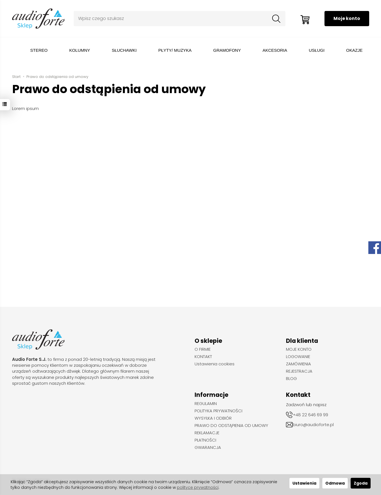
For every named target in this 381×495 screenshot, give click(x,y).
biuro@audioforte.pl (313, 425)
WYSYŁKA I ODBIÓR (213, 418)
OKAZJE (354, 50)
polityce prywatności (197, 487)
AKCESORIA (275, 50)
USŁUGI (316, 50)
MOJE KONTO (299, 349)
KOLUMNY (79, 50)
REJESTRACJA (299, 371)
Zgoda (361, 483)
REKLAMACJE (207, 432)
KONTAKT (203, 356)
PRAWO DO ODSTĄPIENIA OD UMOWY (231, 425)
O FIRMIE (203, 349)
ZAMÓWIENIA (298, 363)
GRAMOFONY (227, 50)
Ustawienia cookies (215, 363)
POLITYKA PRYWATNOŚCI (218, 410)
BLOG (291, 378)
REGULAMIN (206, 403)
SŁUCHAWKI (124, 50)
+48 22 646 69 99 (310, 415)
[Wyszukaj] (275, 18)
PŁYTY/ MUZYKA (174, 50)
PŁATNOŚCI (205, 440)
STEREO (39, 50)
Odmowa (335, 483)
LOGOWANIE (298, 356)
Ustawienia (304, 483)
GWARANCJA (208, 447)
